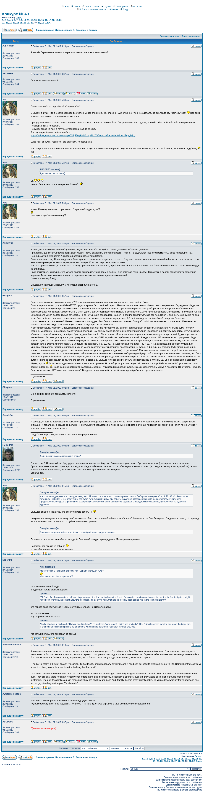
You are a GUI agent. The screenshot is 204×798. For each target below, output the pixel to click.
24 (14, 22)
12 (32, 20)
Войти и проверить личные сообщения (97, 9)
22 (7, 22)
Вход (124, 9)
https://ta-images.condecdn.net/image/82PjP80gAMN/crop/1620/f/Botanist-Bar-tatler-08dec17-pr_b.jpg (83, 135)
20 (60, 20)
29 (32, 22)
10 (24, 20)
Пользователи (90, 6)
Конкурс (93, 30)
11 (28, 20)
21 (3, 22)
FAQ (65, 6)
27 (24, 22)
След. (48, 22)
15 (42, 20)
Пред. (19, 17)
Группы (106, 6)
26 (21, 22)
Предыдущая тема (169, 36)
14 (39, 20)
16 (46, 20)
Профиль (137, 6)
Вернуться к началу (12, 67)
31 (39, 22)
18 (53, 20)
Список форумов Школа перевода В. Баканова (61, 30)
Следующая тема (191, 36)
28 (28, 22)
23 (10, 22)
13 (35, 20)
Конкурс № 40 (15, 14)
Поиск (75, 6)
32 (42, 22)
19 (57, 20)
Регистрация (120, 6)
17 (49, 20)
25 (17, 22)
